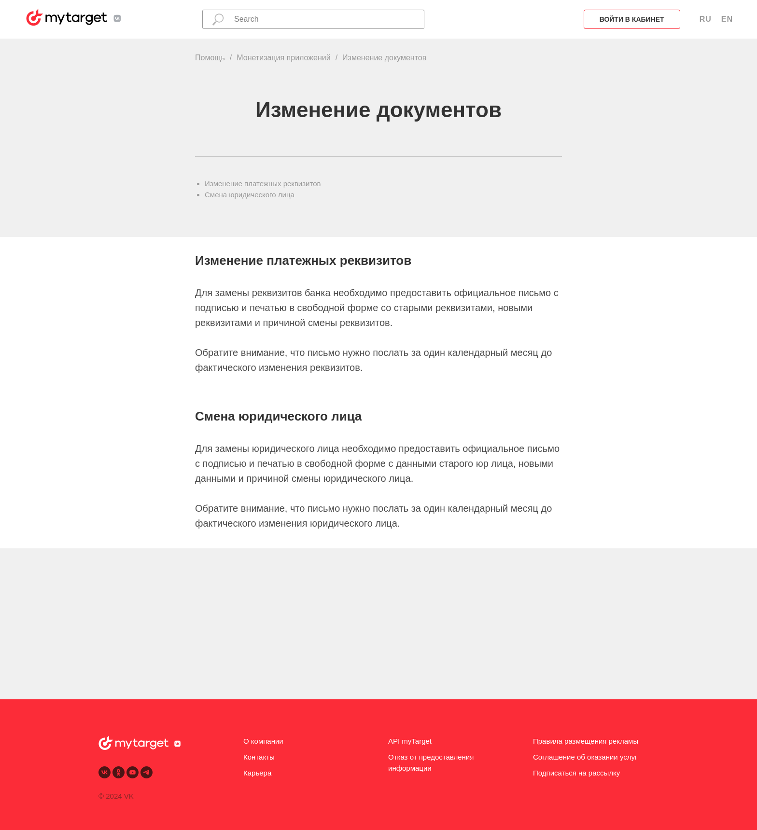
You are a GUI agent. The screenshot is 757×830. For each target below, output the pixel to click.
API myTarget (410, 741)
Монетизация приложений (283, 58)
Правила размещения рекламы (585, 741)
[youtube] (132, 772)
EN (727, 19)
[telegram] (146, 772)
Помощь (210, 58)
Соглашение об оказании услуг (585, 757)
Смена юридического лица (249, 194)
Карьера (257, 773)
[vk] (104, 772)
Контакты (259, 757)
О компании (263, 741)
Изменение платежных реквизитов (263, 183)
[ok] (118, 772)
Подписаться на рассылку (576, 773)
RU (706, 19)
